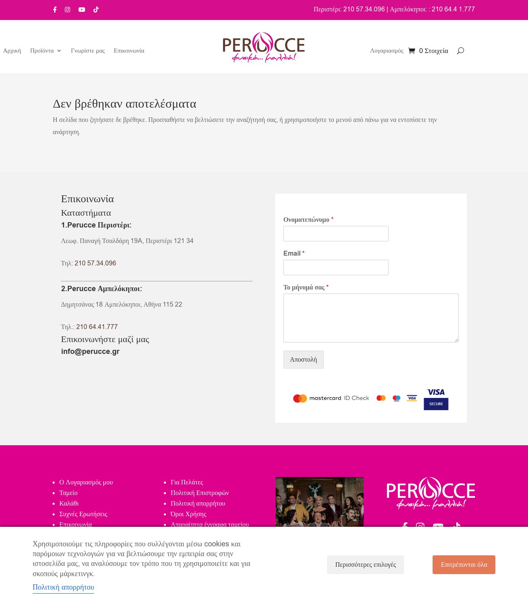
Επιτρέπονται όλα (464, 564)
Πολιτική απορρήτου (198, 503)
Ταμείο (69, 492)
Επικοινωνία (129, 51)
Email (294, 254)
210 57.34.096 (95, 263)
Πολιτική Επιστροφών (200, 492)
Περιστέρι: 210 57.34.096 (349, 9)
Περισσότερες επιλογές (365, 564)
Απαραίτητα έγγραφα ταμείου (210, 524)
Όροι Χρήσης (188, 514)
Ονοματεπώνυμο (308, 220)
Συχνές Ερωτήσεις (84, 514)
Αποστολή (303, 359)
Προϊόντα (42, 51)
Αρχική (12, 51)
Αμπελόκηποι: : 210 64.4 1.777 (432, 9)
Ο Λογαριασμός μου (86, 482)
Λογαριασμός (387, 51)
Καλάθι (69, 503)
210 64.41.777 (97, 327)
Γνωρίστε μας (88, 51)
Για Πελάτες (187, 482)
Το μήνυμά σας (306, 287)
